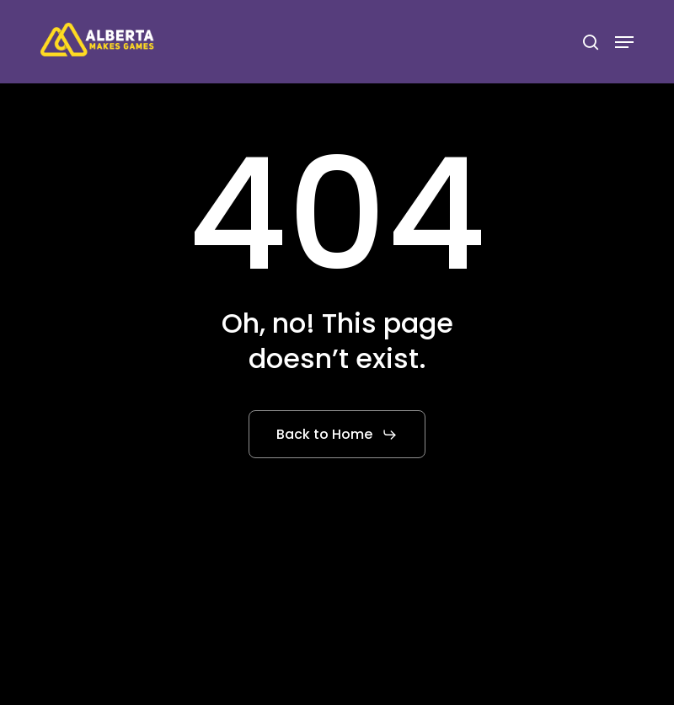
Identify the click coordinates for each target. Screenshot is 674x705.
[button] (624, 42)
